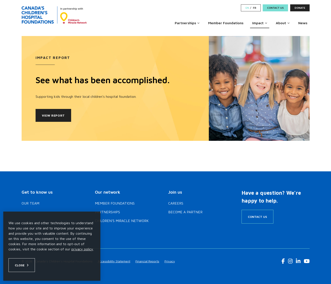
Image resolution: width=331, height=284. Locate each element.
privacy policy (82, 249)
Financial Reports (147, 261)
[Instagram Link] (290, 261)
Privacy (170, 261)
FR (254, 8)
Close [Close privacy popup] (19, 265)
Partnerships (185, 23)
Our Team (30, 203)
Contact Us (275, 7)
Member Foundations (226, 23)
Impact (258, 23)
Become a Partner (185, 212)
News (302, 23)
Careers (175, 203)
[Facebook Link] (283, 261)
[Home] (55, 15)
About (281, 23)
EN (247, 8)
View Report (53, 115)
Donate (300, 7)
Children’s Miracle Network (122, 221)
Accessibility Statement (114, 261)
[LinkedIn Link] (298, 261)
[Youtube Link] (307, 261)
